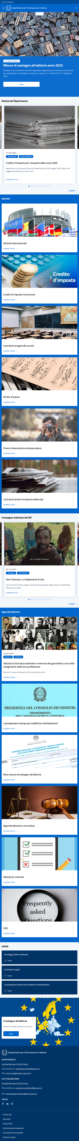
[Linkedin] (8, 1104)
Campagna (11, 573)
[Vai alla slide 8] (47, 186)
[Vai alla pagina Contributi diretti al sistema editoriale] (10, 504)
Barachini (8, 657)
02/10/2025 (11, 569)
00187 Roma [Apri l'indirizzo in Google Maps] (23, 1083)
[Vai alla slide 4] (36, 186)
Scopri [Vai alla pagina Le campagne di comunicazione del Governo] (73, 604)
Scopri (21, 84)
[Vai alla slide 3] (34, 186)
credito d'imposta (26, 156)
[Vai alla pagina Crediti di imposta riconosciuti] (10, 300)
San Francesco (23, 573)
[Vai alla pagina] (8, 960)
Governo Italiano (7, 2)
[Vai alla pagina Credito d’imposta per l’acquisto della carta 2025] (13, 179)
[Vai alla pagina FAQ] (10, 933)
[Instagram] (12, 1104)
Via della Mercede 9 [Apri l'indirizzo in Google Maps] (10, 1083)
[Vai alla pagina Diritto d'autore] (10, 402)
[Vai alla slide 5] (39, 186)
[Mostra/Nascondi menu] (3, 8)
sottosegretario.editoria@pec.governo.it (21, 1093)
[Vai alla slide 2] (31, 186)
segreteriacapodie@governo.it (28, 1068)
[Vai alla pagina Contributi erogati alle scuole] (10, 351)
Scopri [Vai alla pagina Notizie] (73, 191)
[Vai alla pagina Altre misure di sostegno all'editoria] (10, 780)
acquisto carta (12, 156)
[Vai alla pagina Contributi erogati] (8, 975)
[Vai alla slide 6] (42, 186)
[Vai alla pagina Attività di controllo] (10, 882)
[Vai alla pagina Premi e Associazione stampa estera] (10, 453)
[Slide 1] (39, 13)
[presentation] (76, 8)
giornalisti (18, 657)
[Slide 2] (41, 13)
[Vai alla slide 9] (50, 186)
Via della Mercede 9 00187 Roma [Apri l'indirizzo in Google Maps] (15, 1064)
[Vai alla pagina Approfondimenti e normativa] (10, 831)
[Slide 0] (37, 13)
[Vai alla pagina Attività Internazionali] (10, 248)
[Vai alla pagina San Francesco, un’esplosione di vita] (13, 592)
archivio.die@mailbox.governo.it (18, 1073)
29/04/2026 (8, 653)
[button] (9, 1137)
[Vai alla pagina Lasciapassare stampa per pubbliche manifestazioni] (10, 728)
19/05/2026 (11, 153)
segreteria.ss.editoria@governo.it (29, 1088)
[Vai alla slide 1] (28, 186)
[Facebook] (3, 1104)
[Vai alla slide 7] (44, 186)
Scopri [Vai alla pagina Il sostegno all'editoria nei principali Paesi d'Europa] (11, 1033)
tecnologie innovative (11, 61)
